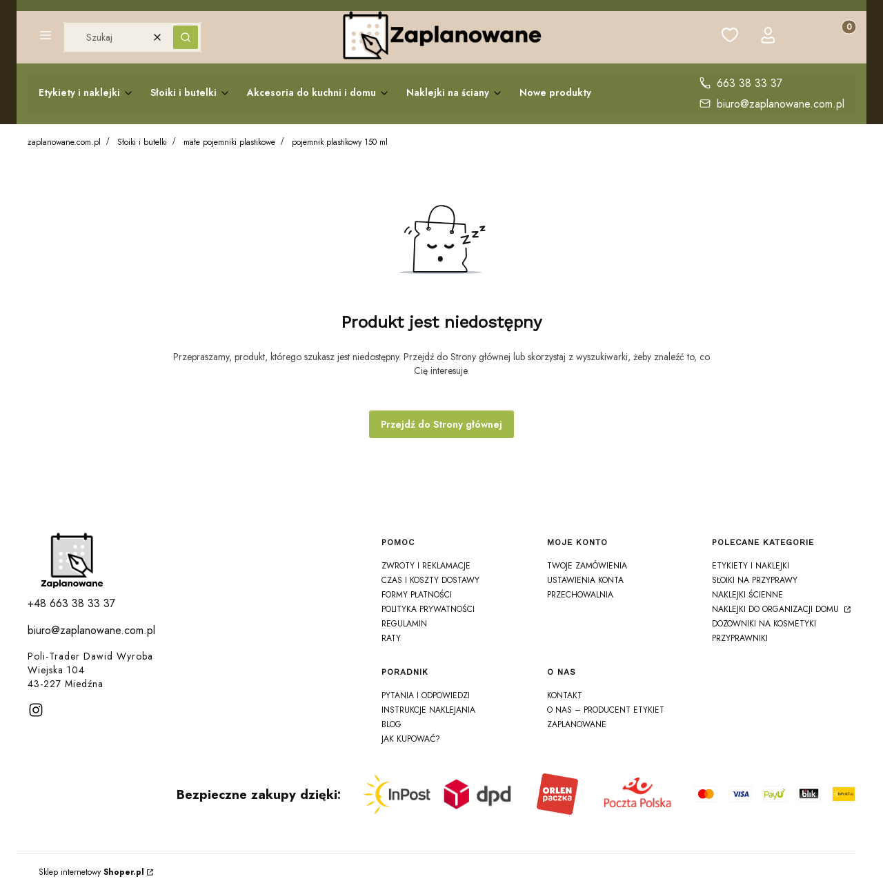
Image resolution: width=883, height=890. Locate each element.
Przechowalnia (580, 595)
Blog (391, 724)
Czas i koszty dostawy (430, 580)
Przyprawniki (740, 638)
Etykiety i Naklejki (750, 566)
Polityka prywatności (428, 609)
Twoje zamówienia (587, 566)
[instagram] (36, 710)
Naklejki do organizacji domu (777, 609)
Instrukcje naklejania (428, 710)
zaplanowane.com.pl (64, 142)
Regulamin (404, 623)
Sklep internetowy (91, 872)
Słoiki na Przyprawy (754, 580)
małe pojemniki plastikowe (229, 142)
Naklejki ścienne (747, 595)
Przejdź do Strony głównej (441, 424)
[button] (45, 37)
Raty (391, 638)
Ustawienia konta (585, 580)
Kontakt (564, 695)
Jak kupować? (410, 739)
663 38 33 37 (749, 83)
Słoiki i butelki (142, 142)
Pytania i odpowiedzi (425, 695)
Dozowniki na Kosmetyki (764, 623)
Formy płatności (416, 595)
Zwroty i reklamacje (425, 566)
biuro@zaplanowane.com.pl (780, 104)
